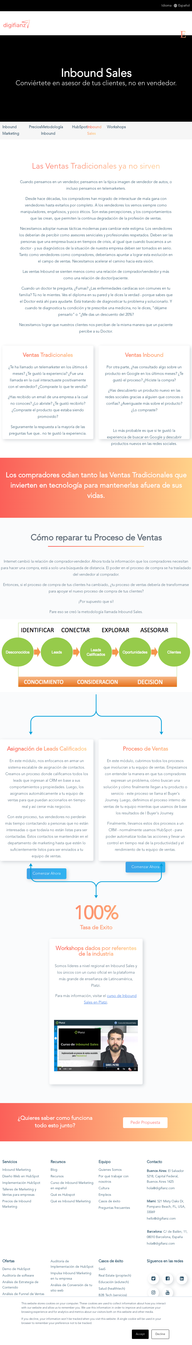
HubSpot (79, 127)
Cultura (104, 1188)
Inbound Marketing (16, 1169)
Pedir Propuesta (145, 1123)
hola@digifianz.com (161, 1188)
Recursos (57, 1176)
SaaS (102, 1269)
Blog (54, 1169)
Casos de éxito (109, 1201)
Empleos (105, 1194)
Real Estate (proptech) (115, 1275)
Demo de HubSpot (16, 1269)
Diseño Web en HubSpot (20, 1176)
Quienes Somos (110, 1169)
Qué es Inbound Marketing (71, 1201)
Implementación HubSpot (21, 1183)
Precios (35, 127)
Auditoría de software (18, 1275)
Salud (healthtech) (112, 1288)
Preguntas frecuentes (114, 1208)
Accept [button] (140, 1334)
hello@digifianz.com (161, 1218)
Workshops (116, 127)
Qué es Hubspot (63, 1194)
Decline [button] (160, 1334)
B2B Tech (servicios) (113, 1295)
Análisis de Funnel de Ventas (23, 1294)
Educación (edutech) (114, 1282)
